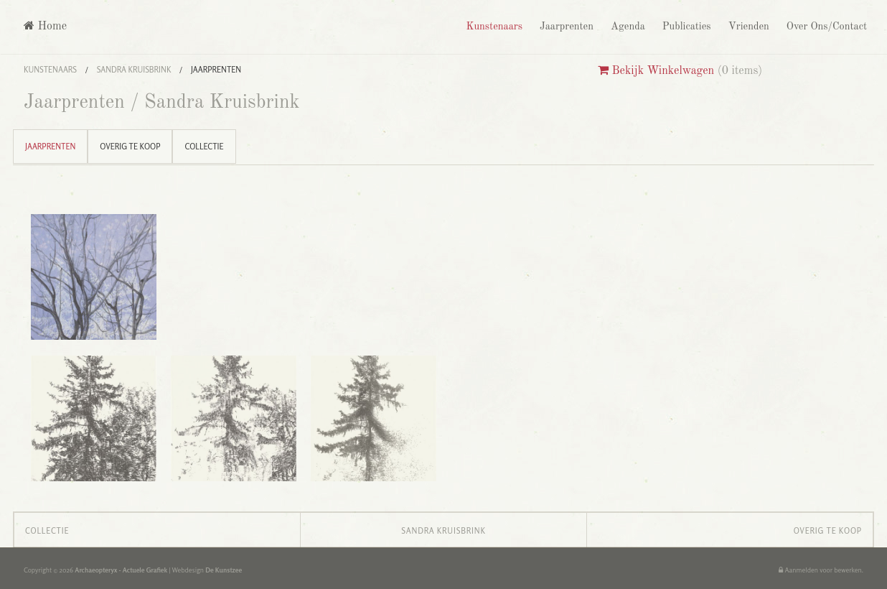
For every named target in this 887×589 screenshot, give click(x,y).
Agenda (626, 27)
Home (45, 26)
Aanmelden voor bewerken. (821, 570)
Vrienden (747, 27)
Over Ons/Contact (825, 27)
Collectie (203, 147)
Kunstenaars (492, 27)
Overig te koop (130, 147)
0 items (740, 71)
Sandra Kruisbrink (134, 70)
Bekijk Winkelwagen (656, 71)
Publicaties (685, 27)
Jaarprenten (565, 27)
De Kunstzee (223, 570)
